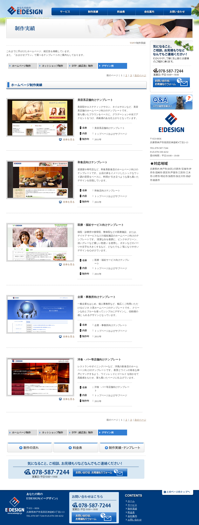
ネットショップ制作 (52, 66)
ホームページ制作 (21, 66)
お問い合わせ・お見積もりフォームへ (100, 472)
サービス (65, 11)
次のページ (140, 75)
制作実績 (93, 11)
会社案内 (149, 11)
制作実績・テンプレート (121, 447)
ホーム (131, 501)
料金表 (121, 11)
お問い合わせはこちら (171, 82)
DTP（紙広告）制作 (82, 66)
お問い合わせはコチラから (94, 517)
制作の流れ (29, 447)
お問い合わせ (177, 11)
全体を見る (69, 139)
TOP (132, 43)
